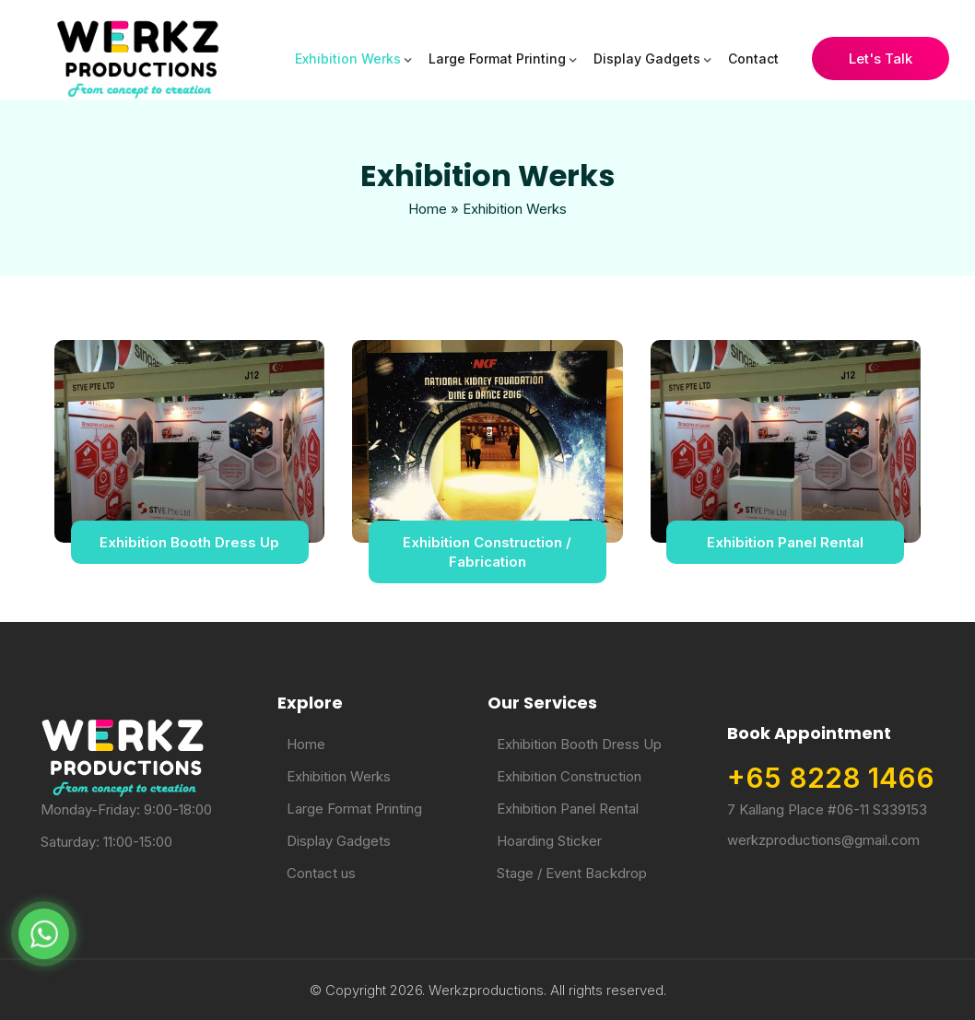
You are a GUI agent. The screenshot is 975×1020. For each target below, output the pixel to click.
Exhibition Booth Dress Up (189, 542)
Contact (753, 58)
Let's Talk (880, 58)
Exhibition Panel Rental (785, 542)
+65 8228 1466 (830, 777)
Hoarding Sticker (549, 841)
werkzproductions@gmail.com (823, 840)
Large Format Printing (497, 58)
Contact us (321, 873)
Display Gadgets (646, 58)
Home (427, 208)
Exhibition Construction (569, 776)
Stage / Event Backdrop (572, 873)
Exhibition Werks (348, 58)
